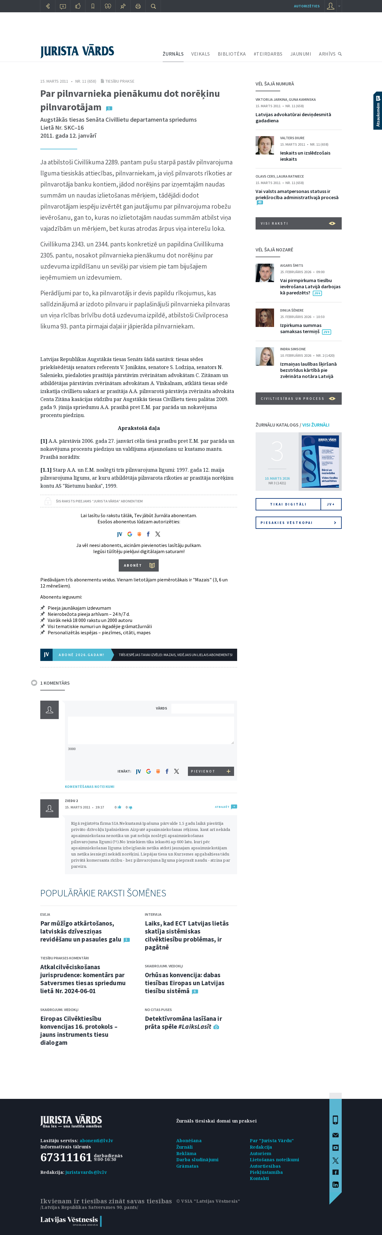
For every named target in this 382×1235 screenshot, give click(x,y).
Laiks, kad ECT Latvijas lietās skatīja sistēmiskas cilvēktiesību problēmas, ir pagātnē (187, 935)
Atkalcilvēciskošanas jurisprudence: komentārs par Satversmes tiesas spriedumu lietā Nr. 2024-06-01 (83, 979)
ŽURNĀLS (173, 54)
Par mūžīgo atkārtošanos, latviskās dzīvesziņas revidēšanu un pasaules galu (80, 931)
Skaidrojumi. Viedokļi (59, 1009)
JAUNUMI (301, 54)
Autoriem (261, 1153)
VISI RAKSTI (298, 223)
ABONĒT (133, 565)
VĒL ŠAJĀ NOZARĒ (274, 249)
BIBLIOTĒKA (232, 54)
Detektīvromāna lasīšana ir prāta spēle (183, 1022)
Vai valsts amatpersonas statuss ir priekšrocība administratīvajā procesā (297, 194)
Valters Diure (292, 138)
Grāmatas (187, 1166)
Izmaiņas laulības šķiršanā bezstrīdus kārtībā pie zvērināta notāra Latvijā (308, 370)
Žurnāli (184, 1147)
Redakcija (261, 1147)
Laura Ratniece (290, 176)
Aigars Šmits (291, 265)
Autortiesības (265, 1166)
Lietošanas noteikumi (275, 1159)
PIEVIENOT (203, 771)
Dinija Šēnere (292, 310)
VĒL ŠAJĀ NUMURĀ (275, 84)
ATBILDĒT (222, 807)
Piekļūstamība (266, 1172)
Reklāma (186, 1153)
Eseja (45, 914)
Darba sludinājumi (197, 1159)
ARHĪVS (327, 54)
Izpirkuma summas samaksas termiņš (300, 328)
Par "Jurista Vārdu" (272, 1140)
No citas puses (158, 1009)
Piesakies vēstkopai (298, 523)
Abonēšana (189, 1140)
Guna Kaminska (302, 99)
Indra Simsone (293, 349)
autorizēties (307, 6)
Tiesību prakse (119, 81)
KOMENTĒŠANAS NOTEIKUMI (89, 786)
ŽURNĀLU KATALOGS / (292, 425)
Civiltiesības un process (298, 398)
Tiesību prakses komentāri (64, 958)
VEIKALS (200, 54)
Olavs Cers (265, 176)
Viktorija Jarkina (271, 99)
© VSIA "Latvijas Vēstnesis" (208, 1201)
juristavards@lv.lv (86, 1172)
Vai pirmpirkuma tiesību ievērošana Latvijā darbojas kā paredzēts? (310, 286)
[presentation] (203, 755)
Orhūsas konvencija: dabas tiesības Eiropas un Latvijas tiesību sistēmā (185, 983)
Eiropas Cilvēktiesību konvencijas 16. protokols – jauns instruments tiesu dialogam (78, 1030)
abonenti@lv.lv (96, 1140)
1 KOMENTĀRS (55, 683)
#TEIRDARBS (268, 54)
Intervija (153, 914)
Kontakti (259, 1178)
